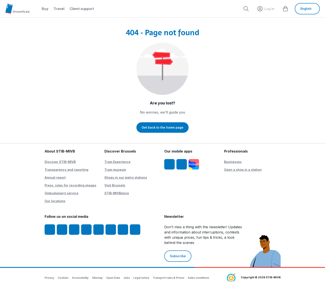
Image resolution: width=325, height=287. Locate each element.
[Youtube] (74, 229)
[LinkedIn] (86, 229)
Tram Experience (117, 162)
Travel (59, 9)
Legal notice (141, 277)
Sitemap (97, 277)
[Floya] (194, 164)
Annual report (55, 177)
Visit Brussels (114, 185)
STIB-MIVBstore (116, 193)
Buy (45, 9)
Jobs (126, 277)
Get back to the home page (162, 127)
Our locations (55, 201)
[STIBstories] (123, 229)
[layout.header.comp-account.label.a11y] (266, 8)
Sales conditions (198, 277)
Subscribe (178, 256)
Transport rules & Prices (168, 277)
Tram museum (115, 169)
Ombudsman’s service (62, 193)
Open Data (113, 277)
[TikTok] (98, 229)
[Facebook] (50, 229)
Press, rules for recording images (70, 185)
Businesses (233, 162)
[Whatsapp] (135, 229)
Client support (82, 9)
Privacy (49, 277)
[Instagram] (62, 229)
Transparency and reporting (66, 169)
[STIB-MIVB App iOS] (169, 164)
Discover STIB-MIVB (60, 162)
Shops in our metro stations (125, 177)
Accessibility (80, 277)
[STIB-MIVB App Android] (181, 164)
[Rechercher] (246, 8)
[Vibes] (111, 229)
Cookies (63, 277)
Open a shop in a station (243, 169)
